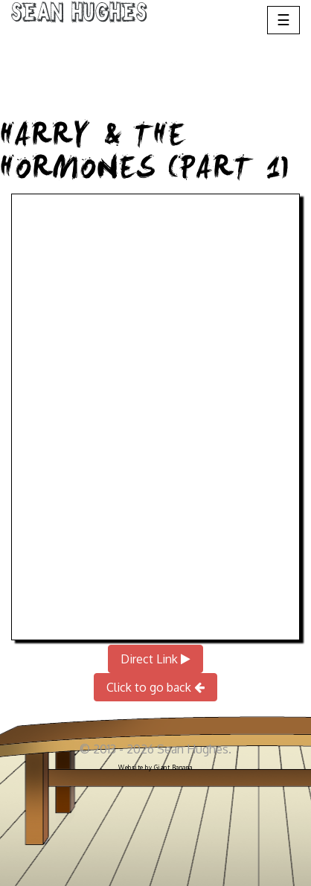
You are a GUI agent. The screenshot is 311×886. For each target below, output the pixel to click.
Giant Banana (173, 767)
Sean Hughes (79, 15)
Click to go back (155, 687)
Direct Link (155, 658)
